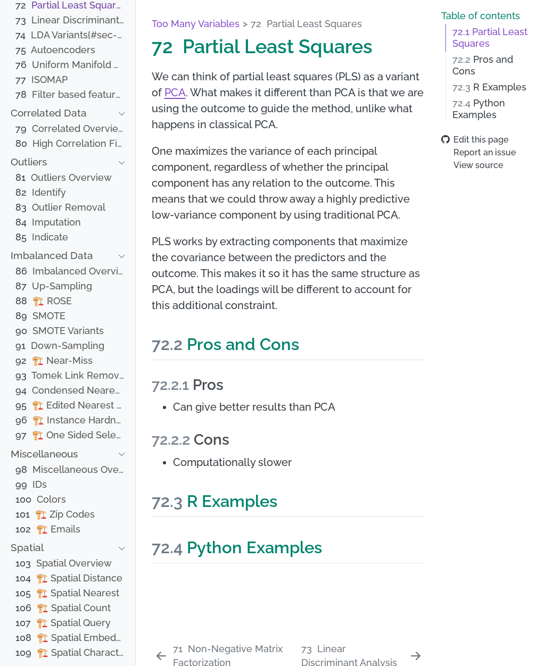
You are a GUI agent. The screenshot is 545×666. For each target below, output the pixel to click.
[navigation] (62, 113)
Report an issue (478, 152)
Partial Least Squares (489, 38)
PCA (175, 92)
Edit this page (474, 140)
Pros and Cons (482, 65)
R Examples (489, 87)
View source (471, 165)
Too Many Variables (196, 23)
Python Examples (478, 109)
